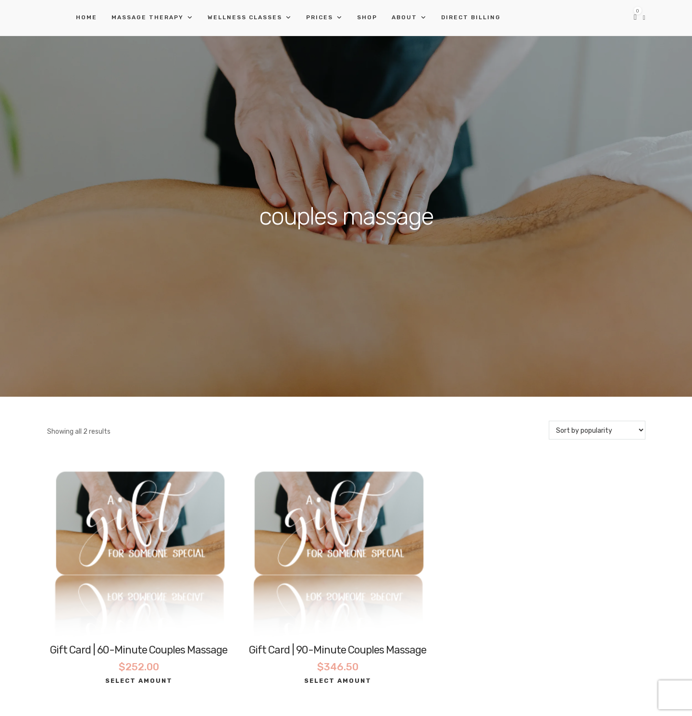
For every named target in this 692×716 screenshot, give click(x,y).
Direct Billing (471, 17)
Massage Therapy (147, 17)
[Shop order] (597, 430)
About (404, 17)
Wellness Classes (245, 17)
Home (86, 17)
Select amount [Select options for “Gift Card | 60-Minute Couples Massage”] (139, 680)
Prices (319, 17)
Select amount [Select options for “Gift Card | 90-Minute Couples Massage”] (337, 680)
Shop (367, 17)
